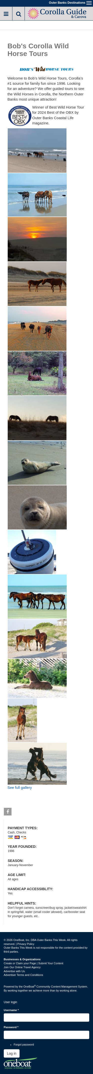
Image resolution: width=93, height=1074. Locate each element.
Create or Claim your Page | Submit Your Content (33, 963)
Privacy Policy (25, 943)
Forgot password (24, 1044)
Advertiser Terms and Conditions (23, 974)
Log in (11, 1053)
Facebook (8, 813)
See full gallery (19, 787)
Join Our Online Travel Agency (22, 967)
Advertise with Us (14, 971)
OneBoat (30, 986)
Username (11, 1010)
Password (11, 1027)
